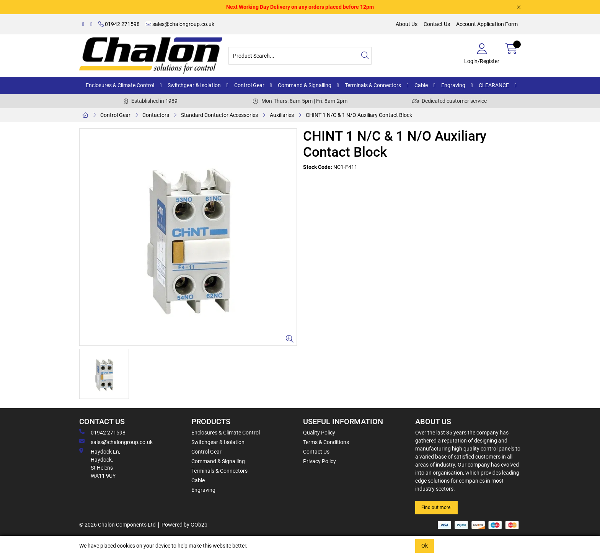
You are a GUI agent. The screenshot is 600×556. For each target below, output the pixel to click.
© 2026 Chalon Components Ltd (117, 525)
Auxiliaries (282, 115)
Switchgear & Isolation (194, 85)
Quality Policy (319, 433)
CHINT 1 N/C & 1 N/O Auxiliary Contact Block (359, 115)
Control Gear (249, 85)
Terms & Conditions (326, 442)
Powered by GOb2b (184, 525)
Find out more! (436, 507)
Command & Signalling (304, 85)
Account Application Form (487, 24)
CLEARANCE (494, 85)
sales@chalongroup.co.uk (180, 24)
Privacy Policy (319, 461)
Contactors (155, 115)
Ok (424, 546)
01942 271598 (119, 24)
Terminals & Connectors (373, 85)
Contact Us (437, 24)
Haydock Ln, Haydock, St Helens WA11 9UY (99, 463)
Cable (421, 85)
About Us (406, 24)
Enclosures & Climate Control (120, 85)
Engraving (453, 85)
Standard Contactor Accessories (219, 115)
